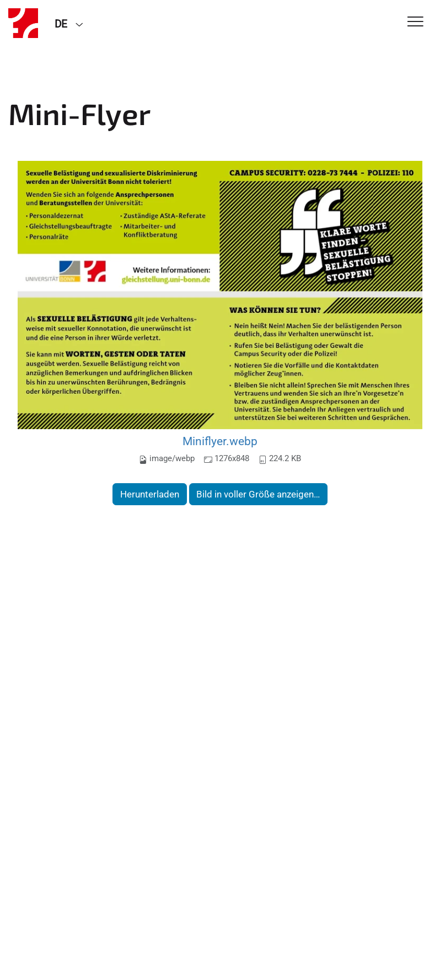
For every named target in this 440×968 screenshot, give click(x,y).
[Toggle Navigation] (415, 22)
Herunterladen (149, 494)
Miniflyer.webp (220, 441)
